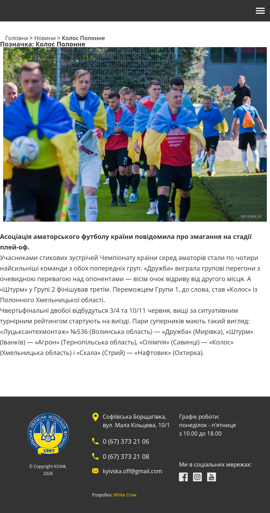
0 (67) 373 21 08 (126, 456)
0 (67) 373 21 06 (126, 441)
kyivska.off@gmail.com (132, 471)
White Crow (125, 495)
